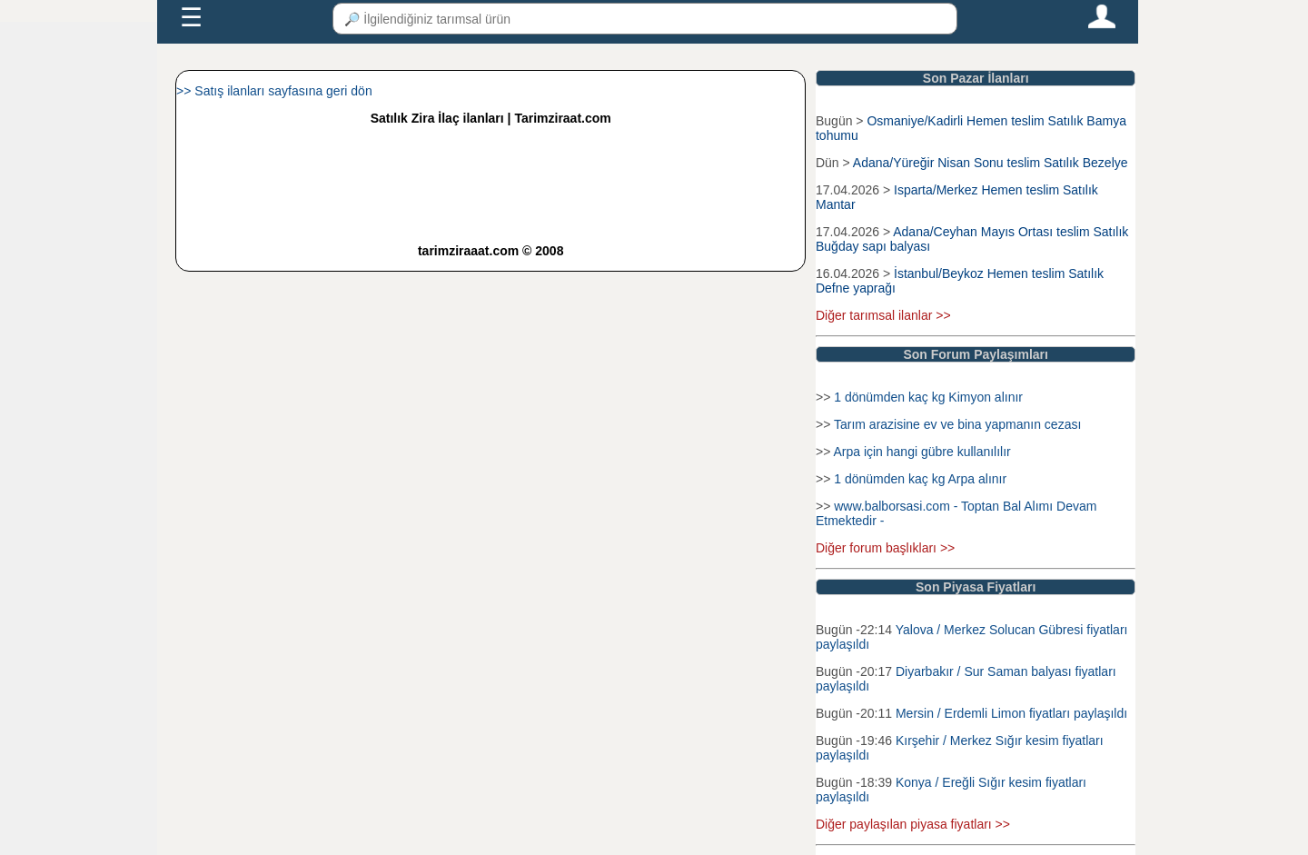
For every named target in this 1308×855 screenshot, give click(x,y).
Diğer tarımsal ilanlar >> (883, 315)
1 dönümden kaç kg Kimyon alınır (928, 397)
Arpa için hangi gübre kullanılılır (921, 451)
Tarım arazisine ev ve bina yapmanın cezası (957, 424)
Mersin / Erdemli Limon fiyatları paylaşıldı (1011, 713)
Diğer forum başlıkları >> (885, 548)
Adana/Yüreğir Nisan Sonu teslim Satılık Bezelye (990, 162)
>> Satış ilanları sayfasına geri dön (274, 91)
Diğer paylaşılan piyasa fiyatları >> (913, 824)
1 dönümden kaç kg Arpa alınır (920, 479)
